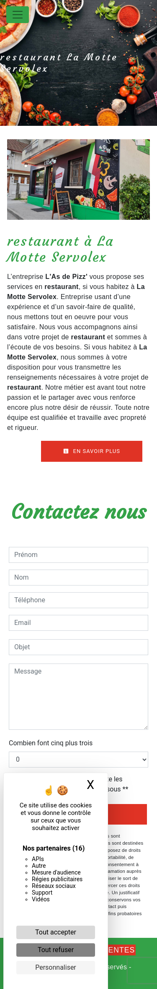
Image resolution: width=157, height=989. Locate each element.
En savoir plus (91, 451)
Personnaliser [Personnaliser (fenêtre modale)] (55, 967)
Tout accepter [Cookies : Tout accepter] (55, 932)
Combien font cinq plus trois (51, 743)
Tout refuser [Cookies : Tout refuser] (56, 950)
